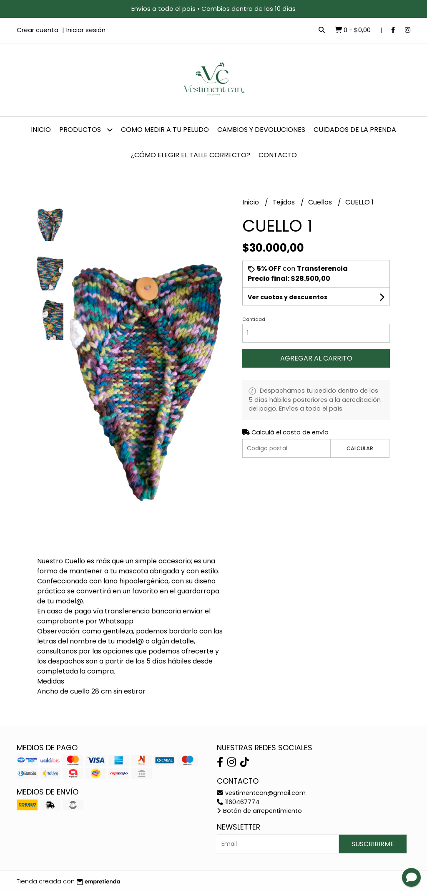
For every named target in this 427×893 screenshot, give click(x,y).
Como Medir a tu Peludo (165, 129)
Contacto (278, 155)
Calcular (360, 448)
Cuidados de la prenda (355, 129)
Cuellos (321, 202)
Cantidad (253, 319)
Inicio (41, 129)
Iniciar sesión (85, 29)
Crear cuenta (37, 29)
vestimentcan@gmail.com (261, 793)
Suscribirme (373, 844)
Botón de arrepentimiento (259, 811)
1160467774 (238, 802)
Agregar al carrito (316, 358)
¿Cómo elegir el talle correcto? (190, 155)
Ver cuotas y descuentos (287, 297)
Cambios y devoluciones (261, 129)
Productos (86, 129)
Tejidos (284, 202)
